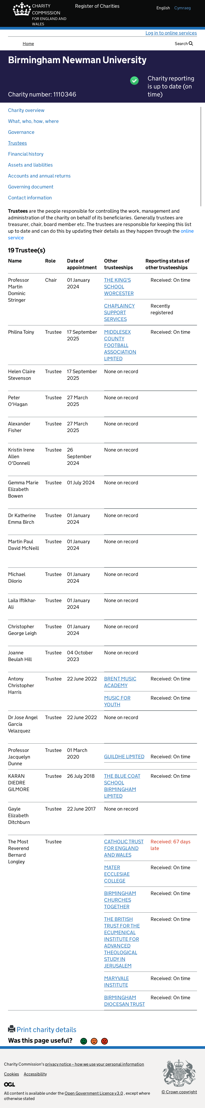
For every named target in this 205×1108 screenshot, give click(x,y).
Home (28, 43)
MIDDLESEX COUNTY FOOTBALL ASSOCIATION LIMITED (120, 345)
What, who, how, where (33, 121)
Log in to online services (171, 33)
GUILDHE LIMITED (124, 757)
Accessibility (35, 1074)
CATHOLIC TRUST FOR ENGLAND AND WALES (124, 848)
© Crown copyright (179, 1091)
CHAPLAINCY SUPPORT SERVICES (119, 312)
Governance (21, 132)
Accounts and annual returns (39, 176)
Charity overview (26, 110)
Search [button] (184, 43)
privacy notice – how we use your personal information (94, 1064)
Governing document (30, 187)
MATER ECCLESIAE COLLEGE (117, 874)
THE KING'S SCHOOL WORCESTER (119, 286)
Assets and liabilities (30, 165)
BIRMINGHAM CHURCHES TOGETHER (120, 900)
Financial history (26, 154)
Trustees (17, 143)
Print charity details (42, 1029)
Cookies (11, 1074)
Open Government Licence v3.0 (94, 1093)
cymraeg (182, 7)
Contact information (30, 198)
